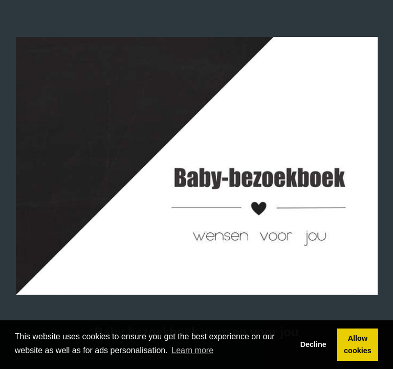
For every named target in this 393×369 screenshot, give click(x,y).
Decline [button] (313, 344)
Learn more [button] (192, 350)
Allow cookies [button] (358, 344)
